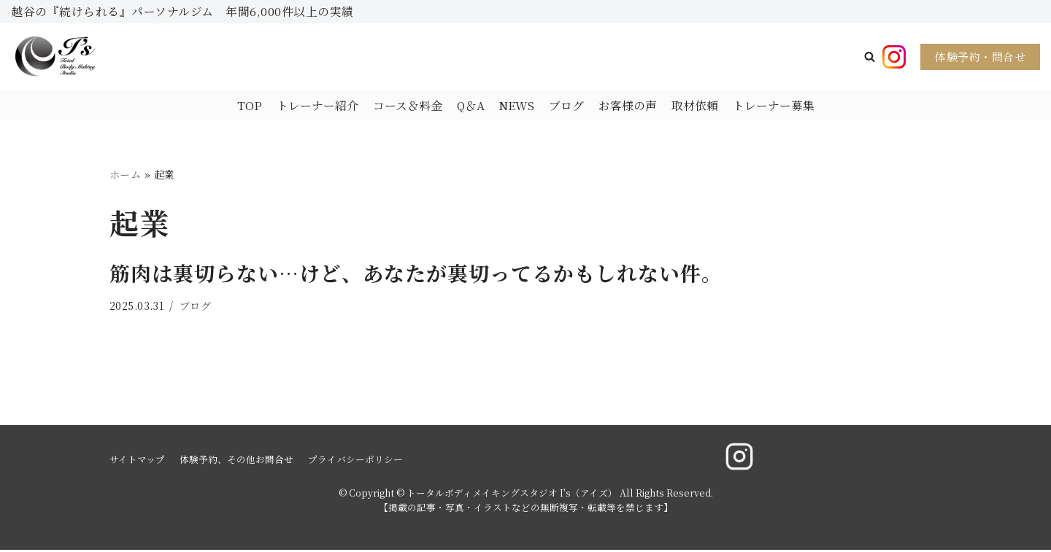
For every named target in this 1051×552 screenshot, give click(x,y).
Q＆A (470, 105)
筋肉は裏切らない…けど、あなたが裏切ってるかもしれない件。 (416, 274)
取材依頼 (694, 105)
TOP (248, 105)
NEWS (516, 105)
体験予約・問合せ (980, 56)
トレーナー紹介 (317, 105)
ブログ (566, 105)
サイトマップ (137, 460)
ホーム (125, 175)
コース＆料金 (407, 105)
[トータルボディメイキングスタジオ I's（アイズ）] (55, 56)
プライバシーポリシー (355, 460)
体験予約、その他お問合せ (236, 460)
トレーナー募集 (774, 105)
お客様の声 (627, 105)
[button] (869, 57)
